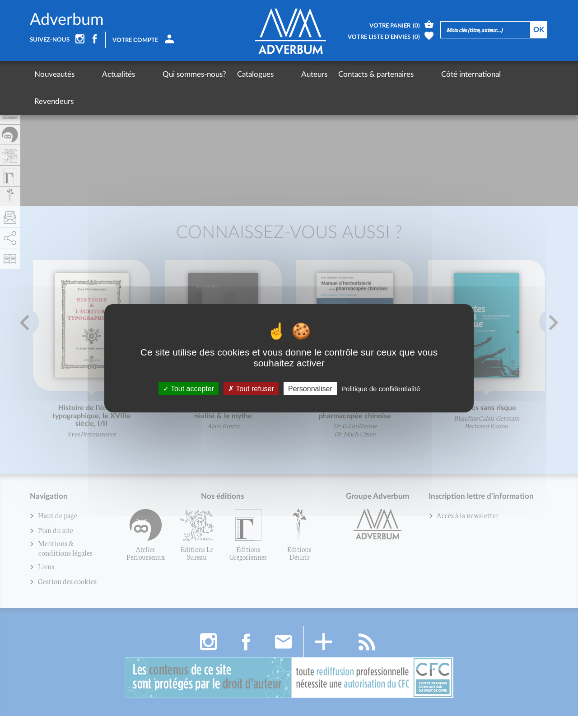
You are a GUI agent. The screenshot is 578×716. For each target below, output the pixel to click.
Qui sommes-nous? (161, 74)
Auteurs (264, 74)
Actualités (101, 74)
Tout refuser (251, 388)
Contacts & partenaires (326, 74)
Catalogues (222, 74)
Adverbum (67, 20)
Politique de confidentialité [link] (380, 388)
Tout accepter (188, 388)
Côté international (404, 74)
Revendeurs (464, 74)
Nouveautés (54, 74)
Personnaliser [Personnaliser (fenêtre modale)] (310, 388)
